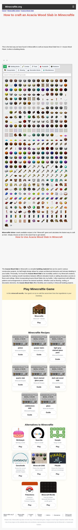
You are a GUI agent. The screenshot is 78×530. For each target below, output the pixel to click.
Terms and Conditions (68, 515)
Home (4, 11)
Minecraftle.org (13, 7)
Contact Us (31, 515)
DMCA (48, 515)
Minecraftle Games (21, 515)
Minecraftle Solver (14, 11)
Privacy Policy (40, 515)
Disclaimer (57, 515)
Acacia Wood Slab (27, 11)
